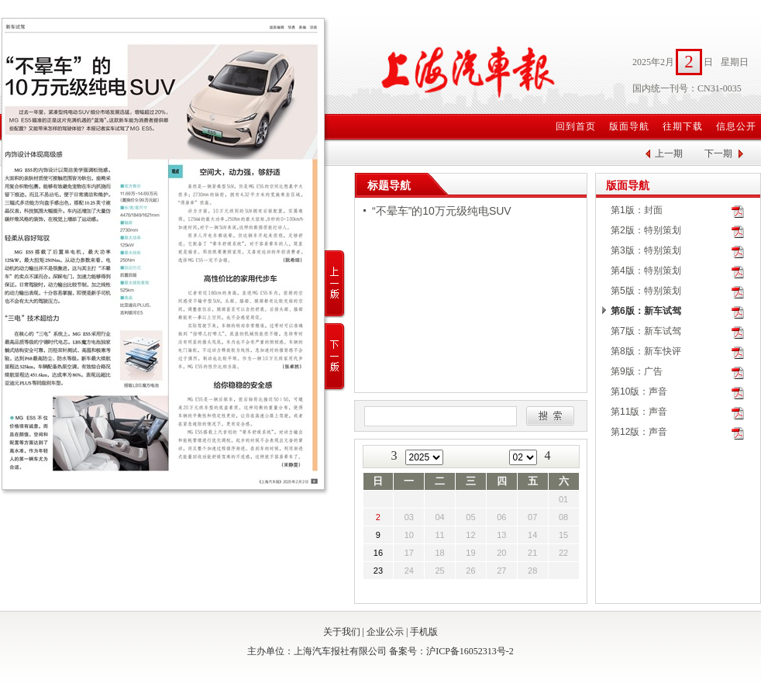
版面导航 (629, 126)
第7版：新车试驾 (646, 331)
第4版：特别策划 (646, 270)
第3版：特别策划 (646, 250)
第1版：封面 (637, 210)
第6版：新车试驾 (646, 310)
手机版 (424, 631)
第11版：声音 (639, 411)
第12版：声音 (639, 431)
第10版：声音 (639, 391)
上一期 (669, 153)
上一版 (335, 284)
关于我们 (341, 631)
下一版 (335, 357)
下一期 (718, 153)
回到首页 (576, 126)
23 (378, 570)
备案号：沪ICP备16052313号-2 (451, 651)
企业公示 (385, 631)
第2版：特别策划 (646, 230)
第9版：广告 (637, 371)
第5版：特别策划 (646, 290)
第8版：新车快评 (646, 351)
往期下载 (683, 126)
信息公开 (736, 126)
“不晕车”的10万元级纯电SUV (441, 211)
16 (378, 552)
